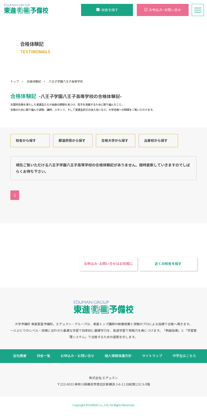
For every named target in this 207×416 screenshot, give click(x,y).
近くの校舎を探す (168, 263)
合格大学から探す (114, 140)
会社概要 (19, 355)
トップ (14, 81)
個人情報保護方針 (118, 355)
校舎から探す (26, 140)
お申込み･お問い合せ (162, 9)
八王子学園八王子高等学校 (66, 81)
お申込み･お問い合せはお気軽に (108, 263)
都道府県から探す (72, 140)
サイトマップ (152, 355)
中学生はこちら (184, 355)
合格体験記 (34, 81)
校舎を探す (107, 9)
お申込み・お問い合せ (77, 355)
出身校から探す (156, 140)
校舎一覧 (43, 355)
